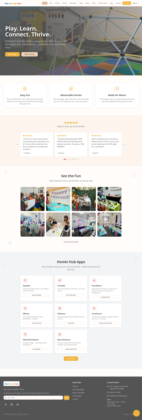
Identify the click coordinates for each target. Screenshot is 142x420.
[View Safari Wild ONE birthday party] (109, 199)
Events (64, 3)
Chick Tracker (102, 3)
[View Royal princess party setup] (84, 225)
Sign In (135, 3)
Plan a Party (29, 54)
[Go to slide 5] (72, 159)
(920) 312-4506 (115, 392)
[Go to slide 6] (74, 159)
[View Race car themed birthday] (33, 225)
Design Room (105, 297)
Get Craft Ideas (71, 295)
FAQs (94, 3)
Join (66, 398)
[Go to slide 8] (77, 159)
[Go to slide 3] (69, 159)
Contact (118, 3)
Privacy (125, 414)
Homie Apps (77, 396)
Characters (73, 3)
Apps (81, 3)
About (87, 3)
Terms (132, 414)
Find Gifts (71, 323)
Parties (57, 3)
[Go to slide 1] (65, 159)
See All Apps (71, 358)
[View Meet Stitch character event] (84, 199)
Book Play (126, 3)
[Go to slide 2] (67, 159)
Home (45, 3)
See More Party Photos (71, 242)
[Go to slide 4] (70, 159)
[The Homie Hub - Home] (13, 3)
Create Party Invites (105, 323)
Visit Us (75, 386)
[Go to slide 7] (76, 159)
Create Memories (71, 349)
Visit (51, 3)
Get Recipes (36, 349)
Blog (111, 3)
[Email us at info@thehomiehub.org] (17, 404)
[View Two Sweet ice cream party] (109, 225)
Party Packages (78, 389)
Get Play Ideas (36, 295)
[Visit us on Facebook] (6, 404)
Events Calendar (79, 393)
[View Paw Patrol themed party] (58, 199)
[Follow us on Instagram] (11, 404)
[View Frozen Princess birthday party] (33, 199)
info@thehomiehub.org (118, 396)
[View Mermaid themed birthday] (58, 225)
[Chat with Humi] (136, 414)
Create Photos (36, 323)
